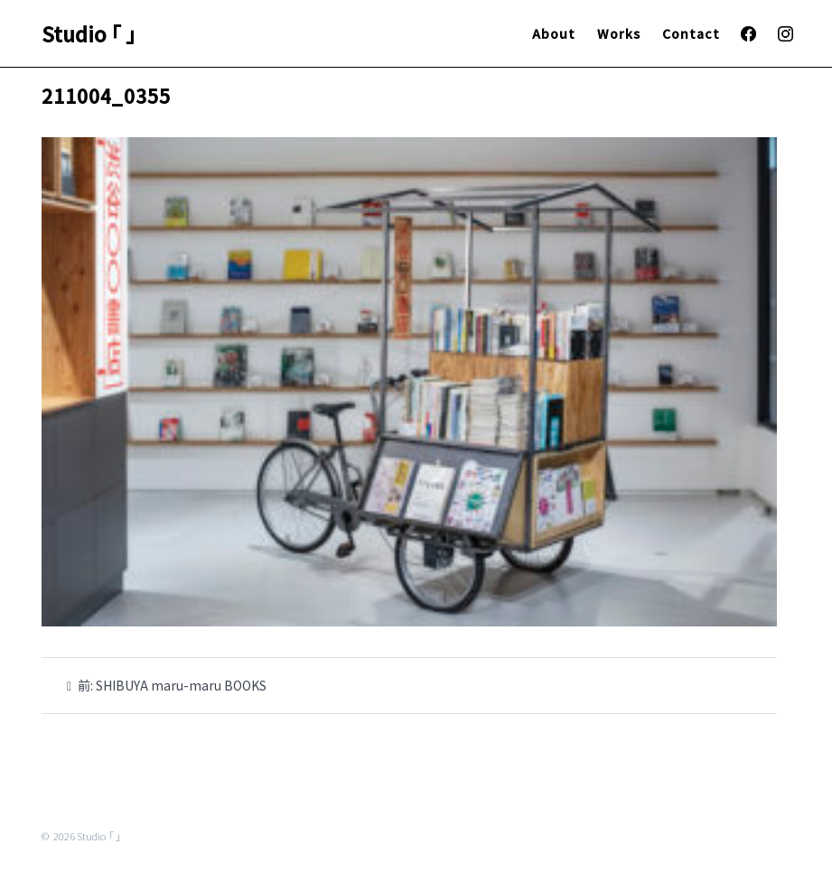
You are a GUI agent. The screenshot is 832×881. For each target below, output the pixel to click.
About (553, 33)
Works (618, 33)
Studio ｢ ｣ (89, 33)
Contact (691, 33)
